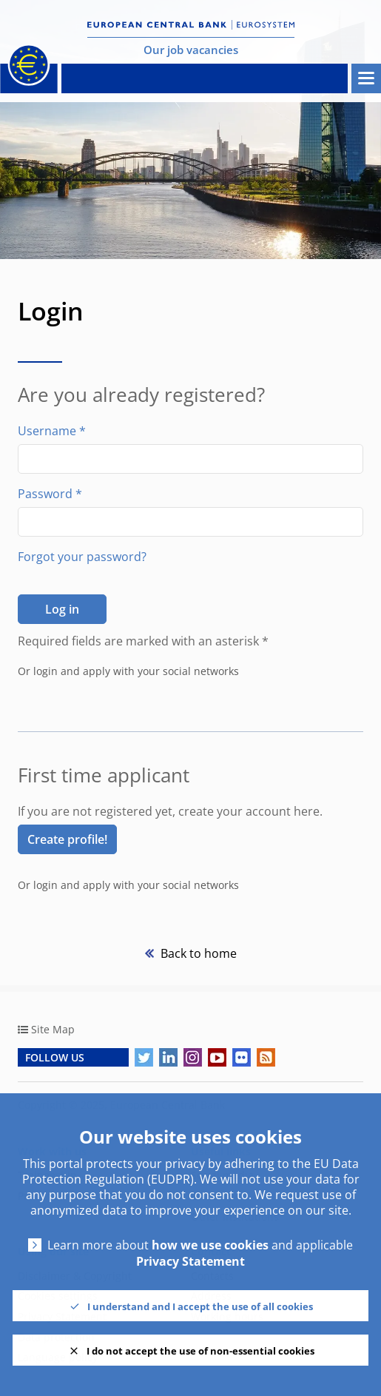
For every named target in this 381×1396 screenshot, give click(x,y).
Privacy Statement (190, 1261)
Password (50, 494)
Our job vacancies (191, 49)
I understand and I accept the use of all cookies (200, 1306)
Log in (62, 609)
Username (52, 431)
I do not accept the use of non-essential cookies (200, 1351)
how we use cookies (210, 1245)
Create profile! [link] (67, 839)
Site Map (53, 1029)
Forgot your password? (82, 556)
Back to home (197, 953)
